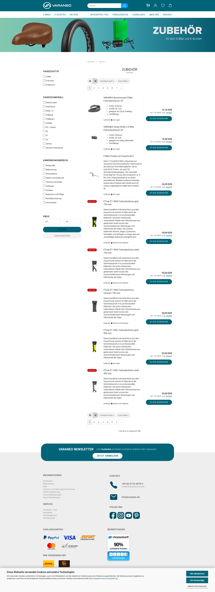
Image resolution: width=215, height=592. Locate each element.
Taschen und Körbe (52, 182)
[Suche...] (124, 5)
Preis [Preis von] (46, 216)
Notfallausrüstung (52, 198)
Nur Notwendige (197, 580)
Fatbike (47, 123)
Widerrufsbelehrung (51, 492)
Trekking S (48, 119)
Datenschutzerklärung (109, 578)
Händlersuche (120, 14)
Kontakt (167, 14)
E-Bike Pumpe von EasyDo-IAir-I (119, 156)
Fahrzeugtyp (51, 71)
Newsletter (47, 512)
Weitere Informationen (197, 586)
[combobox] (107, 81)
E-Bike (47, 76)
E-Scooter (60, 14)
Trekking (48, 114)
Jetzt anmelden (107, 456)
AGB (45, 486)
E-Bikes (47, 14)
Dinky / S (48, 110)
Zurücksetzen (62, 236)
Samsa (47, 143)
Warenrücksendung (51, 497)
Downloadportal (50, 515)
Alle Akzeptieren (197, 574)
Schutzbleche (50, 173)
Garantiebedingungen (52, 495)
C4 (45, 139)
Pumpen (48, 190)
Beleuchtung (49, 169)
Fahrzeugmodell (53, 97)
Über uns (154, 14)
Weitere (74, 14)
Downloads (138, 14)
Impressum (48, 481)
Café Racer (49, 106)
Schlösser (48, 186)
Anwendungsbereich (55, 160)
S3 (45, 131)
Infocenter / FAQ (99, 14)
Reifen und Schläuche (53, 177)
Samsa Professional (53, 147)
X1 (45, 135)
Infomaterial (49, 202)
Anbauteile (49, 165)
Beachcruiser (50, 102)
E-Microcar (49, 84)
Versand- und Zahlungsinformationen (59, 489)
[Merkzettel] (163, 5)
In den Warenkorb (159, 119)
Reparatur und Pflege (53, 194)
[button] (148, 5)
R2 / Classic (49, 127)
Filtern (62, 229)
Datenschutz (48, 484)
